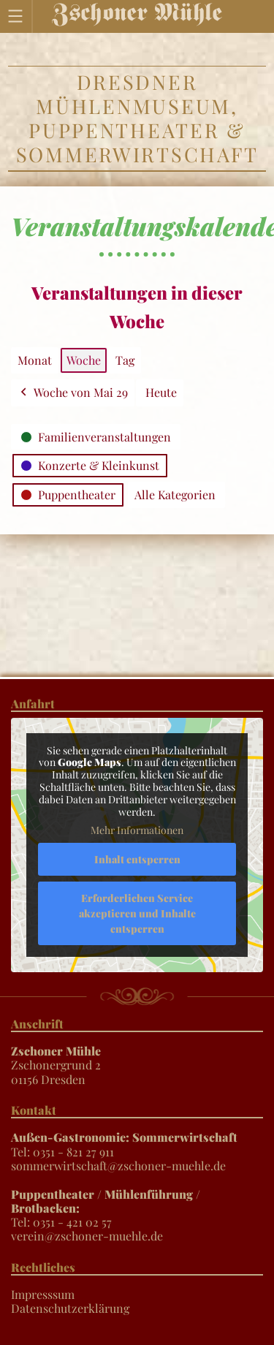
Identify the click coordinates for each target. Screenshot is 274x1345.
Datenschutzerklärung (70, 1308)
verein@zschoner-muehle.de (87, 1235)
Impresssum (43, 1294)
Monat (35, 360)
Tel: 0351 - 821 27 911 (124, 1144)
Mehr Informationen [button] (137, 830)
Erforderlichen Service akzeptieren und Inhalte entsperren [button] (137, 913)
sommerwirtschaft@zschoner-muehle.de (118, 1165)
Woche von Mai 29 (73, 393)
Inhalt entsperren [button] (137, 859)
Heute (161, 392)
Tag (124, 360)
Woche (83, 360)
